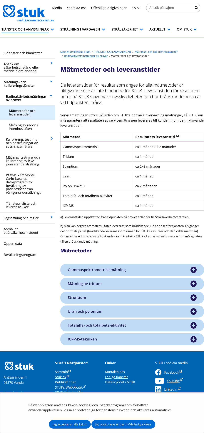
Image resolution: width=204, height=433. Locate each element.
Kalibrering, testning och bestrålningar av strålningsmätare (22, 143)
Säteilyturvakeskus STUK (75, 51)
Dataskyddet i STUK (120, 382)
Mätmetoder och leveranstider (22, 112)
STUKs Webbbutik (70, 387)
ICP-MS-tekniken (82, 339)
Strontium (77, 297)
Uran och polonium (85, 311)
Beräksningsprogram (20, 254)
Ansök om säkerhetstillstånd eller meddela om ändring (21, 67)
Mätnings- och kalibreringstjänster (19, 84)
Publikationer (65, 382)
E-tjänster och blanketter (23, 53)
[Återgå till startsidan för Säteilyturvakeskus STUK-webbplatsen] (33, 13)
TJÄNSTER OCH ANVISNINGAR (112, 51)
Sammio (63, 372)
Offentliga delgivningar (109, 8)
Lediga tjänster (116, 377)
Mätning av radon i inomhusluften (23, 127)
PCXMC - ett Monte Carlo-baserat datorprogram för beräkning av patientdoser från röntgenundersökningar (24, 184)
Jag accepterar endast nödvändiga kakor (123, 424)
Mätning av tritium (85, 283)
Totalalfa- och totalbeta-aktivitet (97, 325)
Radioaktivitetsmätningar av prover (26, 98)
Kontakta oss (76, 8)
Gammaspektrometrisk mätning (97, 269)
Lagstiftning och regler (21, 218)
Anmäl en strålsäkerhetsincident (21, 231)
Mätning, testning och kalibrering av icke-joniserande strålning (23, 161)
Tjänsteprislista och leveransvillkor (21, 205)
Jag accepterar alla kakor (70, 424)
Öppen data (13, 243)
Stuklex (62, 377)
